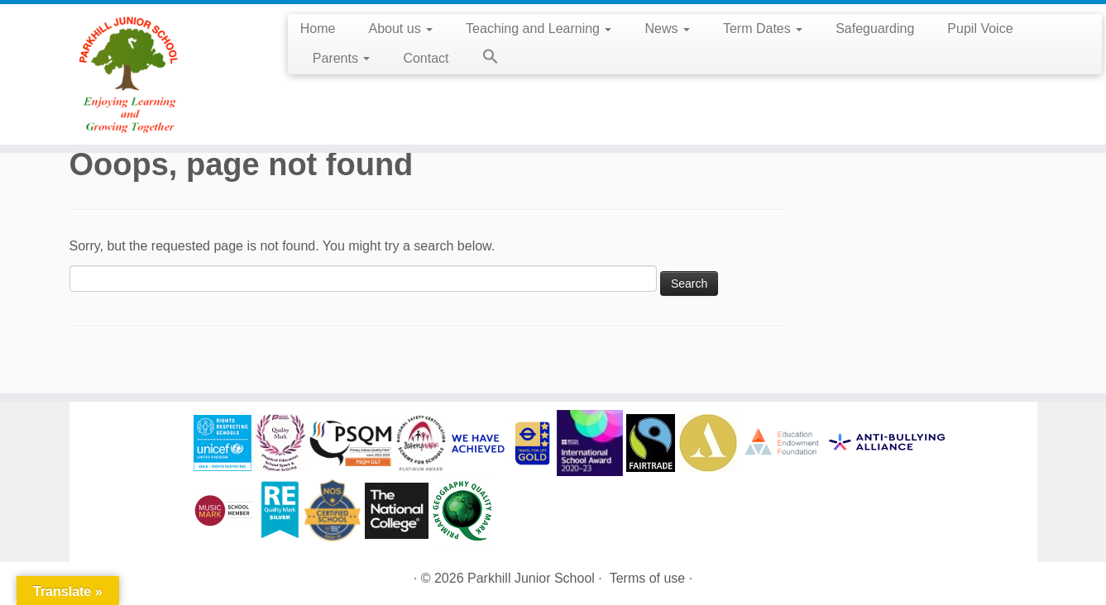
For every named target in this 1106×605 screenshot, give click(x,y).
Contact (425, 58)
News (666, 28)
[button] (482, 59)
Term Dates (762, 28)
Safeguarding (874, 28)
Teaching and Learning (538, 28)
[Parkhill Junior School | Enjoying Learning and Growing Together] (128, 74)
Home (318, 28)
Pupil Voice (980, 28)
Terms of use (648, 578)
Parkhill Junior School (531, 578)
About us (401, 28)
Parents (342, 58)
